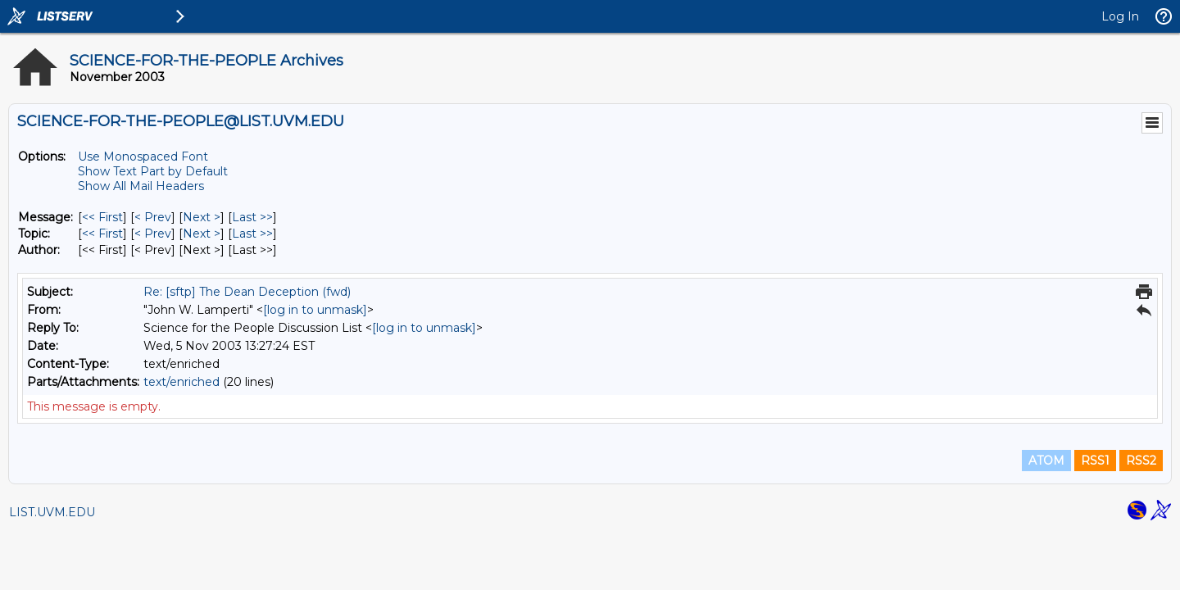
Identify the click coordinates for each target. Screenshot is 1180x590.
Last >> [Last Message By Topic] (252, 233)
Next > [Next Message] (201, 217)
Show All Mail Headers (141, 186)
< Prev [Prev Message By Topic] (152, 233)
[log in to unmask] (315, 309)
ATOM (1046, 460)
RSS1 (1095, 460)
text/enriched (181, 381)
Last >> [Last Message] (252, 217)
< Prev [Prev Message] (152, 217)
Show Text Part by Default (153, 171)
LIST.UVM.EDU (52, 512)
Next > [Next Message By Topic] (201, 233)
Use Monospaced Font (143, 156)
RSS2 (1141, 460)
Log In (1120, 16)
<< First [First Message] (102, 217)
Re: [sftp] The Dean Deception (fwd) (247, 291)
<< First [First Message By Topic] (102, 233)
